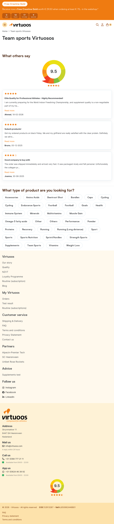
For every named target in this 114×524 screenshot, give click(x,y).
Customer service (14, 315)
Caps (90, 197)
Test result (7, 303)
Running (44, 229)
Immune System (13, 213)
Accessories (11, 197)
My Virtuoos (11, 292)
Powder (92, 221)
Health (99, 205)
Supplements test (11, 374)
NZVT (5, 271)
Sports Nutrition (29, 237)
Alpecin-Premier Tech (13, 352)
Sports (8, 237)
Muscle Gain (76, 213)
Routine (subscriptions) (14, 308)
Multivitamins (54, 213)
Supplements (12, 245)
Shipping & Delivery (12, 321)
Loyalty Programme (12, 276)
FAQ (4, 325)
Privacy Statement (11, 334)
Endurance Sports (30, 205)
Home (4, 31)
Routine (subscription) (13, 281)
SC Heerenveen (10, 357)
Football (52, 205)
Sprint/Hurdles (54, 237)
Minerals (34, 213)
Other (38, 221)
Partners (8, 346)
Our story (7, 262)
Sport (94, 229)
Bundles (75, 197)
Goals (85, 205)
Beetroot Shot (55, 197)
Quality (6, 267)
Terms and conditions (13, 330)
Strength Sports (78, 237)
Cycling (105, 197)
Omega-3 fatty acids (16, 221)
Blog (4, 285)
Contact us (8, 339)
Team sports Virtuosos (20, 31)
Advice (7, 368)
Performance (72, 221)
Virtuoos (8, 256)
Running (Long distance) (70, 229)
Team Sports (34, 245)
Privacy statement (10, 516)
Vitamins (53, 245)
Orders (5, 298)
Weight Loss (73, 245)
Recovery (27, 229)
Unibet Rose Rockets (13, 361)
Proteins (9, 229)
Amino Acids (32, 197)
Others (53, 221)
